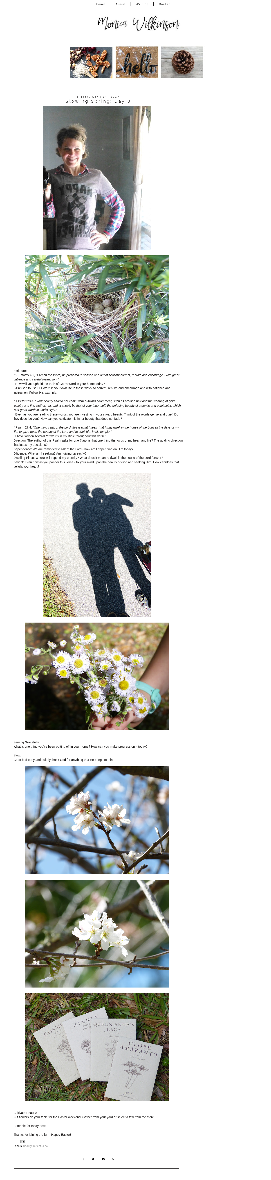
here (43, 1126)
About (121, 4)
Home (101, 4)
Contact (165, 4)
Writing (142, 4)
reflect (37, 1146)
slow (45, 1146)
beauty (27, 1146)
